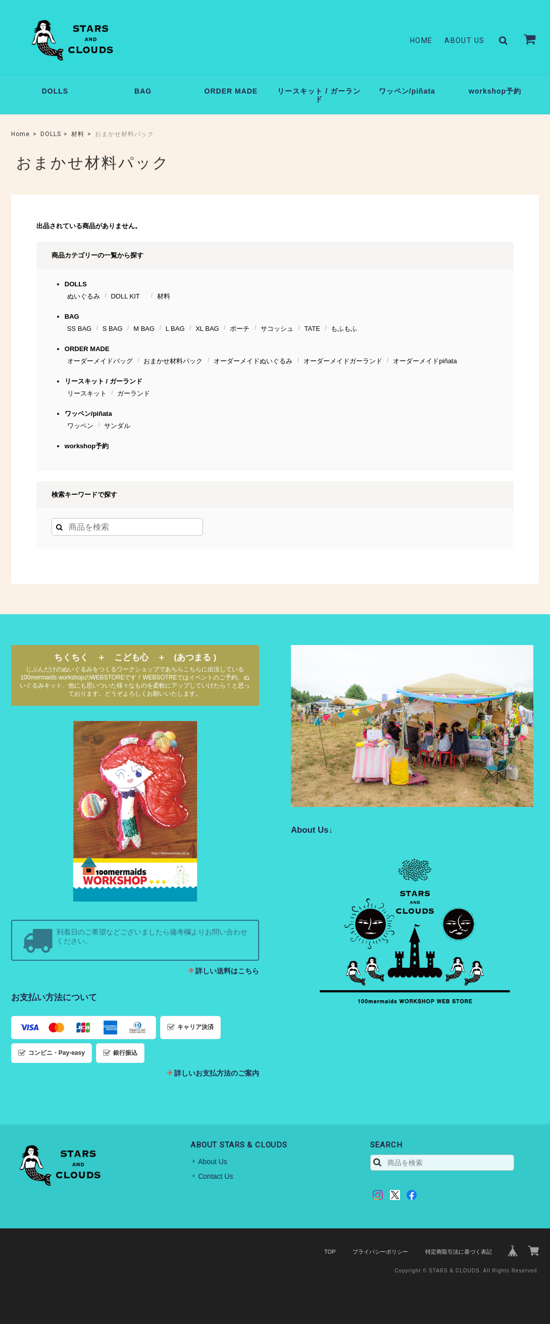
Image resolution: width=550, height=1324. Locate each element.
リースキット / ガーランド (319, 95)
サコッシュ (277, 328)
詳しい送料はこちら (227, 971)
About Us (464, 40)
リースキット (87, 393)
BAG (143, 91)
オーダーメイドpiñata (425, 361)
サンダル (117, 426)
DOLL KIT (128, 296)
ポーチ (239, 328)
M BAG (144, 328)
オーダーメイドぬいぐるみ (253, 361)
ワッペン (80, 426)
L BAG (175, 328)
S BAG (113, 328)
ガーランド (133, 393)
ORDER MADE (231, 91)
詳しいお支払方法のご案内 (216, 1073)
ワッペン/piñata (407, 91)
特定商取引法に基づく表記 (458, 1252)
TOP (329, 1252)
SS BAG (79, 328)
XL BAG (207, 328)
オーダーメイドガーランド (343, 361)
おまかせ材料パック (173, 361)
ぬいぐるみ (83, 296)
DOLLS (55, 91)
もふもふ (344, 328)
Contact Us (215, 1176)
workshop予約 (495, 91)
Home (421, 40)
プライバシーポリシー (380, 1252)
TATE (312, 328)
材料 (77, 134)
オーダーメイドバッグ (100, 361)
